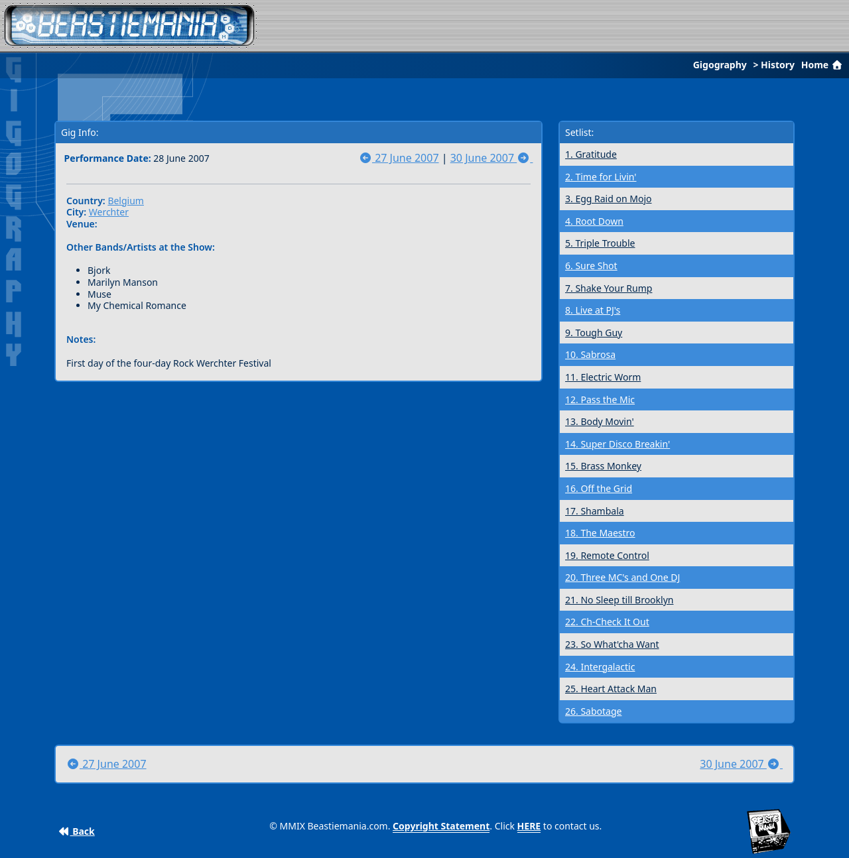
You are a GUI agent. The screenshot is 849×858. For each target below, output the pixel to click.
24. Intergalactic (600, 666)
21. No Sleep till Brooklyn (619, 599)
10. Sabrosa (590, 354)
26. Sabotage (593, 711)
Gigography (720, 64)
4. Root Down (594, 221)
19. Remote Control (607, 555)
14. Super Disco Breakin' (617, 444)
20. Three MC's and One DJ (622, 577)
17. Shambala (594, 511)
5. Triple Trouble (600, 243)
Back (76, 831)
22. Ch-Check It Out (607, 621)
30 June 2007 (491, 158)
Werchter (109, 212)
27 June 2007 (399, 158)
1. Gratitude (591, 154)
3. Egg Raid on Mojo (608, 198)
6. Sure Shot (591, 265)
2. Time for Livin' (600, 176)
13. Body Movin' (599, 421)
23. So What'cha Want (612, 644)
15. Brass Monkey (603, 466)
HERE (529, 826)
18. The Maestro (600, 532)
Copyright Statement (441, 826)
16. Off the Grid (598, 488)
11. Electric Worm (603, 377)
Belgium (125, 200)
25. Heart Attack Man (611, 688)
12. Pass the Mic (600, 399)
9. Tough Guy (593, 332)
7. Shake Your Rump (608, 288)
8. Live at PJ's (592, 310)
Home (823, 64)
